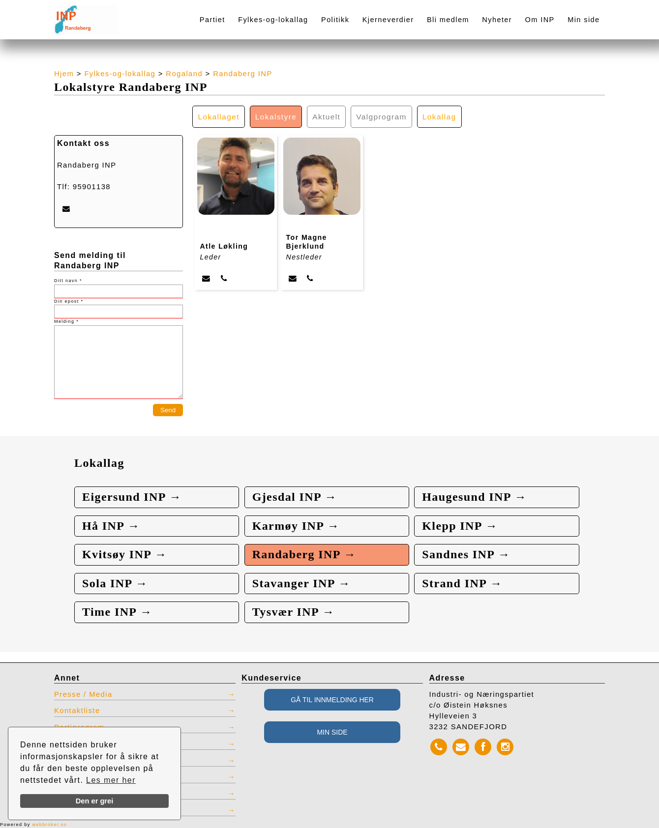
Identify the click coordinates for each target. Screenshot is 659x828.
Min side (583, 20)
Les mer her (111, 780)
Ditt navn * (68, 280)
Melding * (66, 321)
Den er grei (95, 801)
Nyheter (497, 20)
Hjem (64, 74)
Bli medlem (448, 20)
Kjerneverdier (388, 20)
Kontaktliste (77, 710)
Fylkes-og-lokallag (273, 20)
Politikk (335, 20)
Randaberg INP (242, 74)
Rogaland (184, 74)
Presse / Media (83, 694)
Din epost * (68, 301)
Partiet (212, 20)
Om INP (540, 20)
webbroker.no (49, 824)
